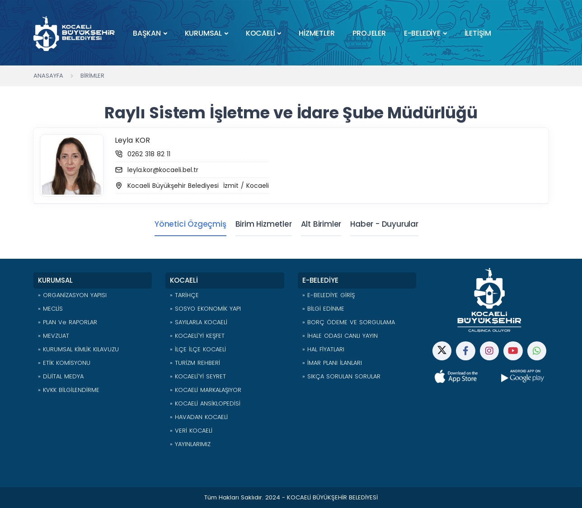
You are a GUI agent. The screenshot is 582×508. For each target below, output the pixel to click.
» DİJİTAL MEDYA (61, 376)
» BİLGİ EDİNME (323, 308)
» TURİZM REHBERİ (195, 363)
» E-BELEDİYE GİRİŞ (328, 295)
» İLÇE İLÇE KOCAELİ (198, 349)
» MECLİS (50, 308)
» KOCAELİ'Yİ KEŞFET (197, 335)
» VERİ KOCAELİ (191, 430)
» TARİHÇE (184, 295)
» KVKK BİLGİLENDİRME (68, 390)
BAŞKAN (147, 33)
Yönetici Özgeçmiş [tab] (190, 224)
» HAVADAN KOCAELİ (199, 417)
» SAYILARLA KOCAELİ (198, 322)
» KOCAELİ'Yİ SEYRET (198, 376)
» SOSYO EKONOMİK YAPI (205, 308)
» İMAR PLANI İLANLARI (332, 363)
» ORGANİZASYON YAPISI (72, 295)
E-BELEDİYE (422, 33)
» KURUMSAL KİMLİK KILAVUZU (78, 349)
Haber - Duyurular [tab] (384, 224)
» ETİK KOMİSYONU (64, 363)
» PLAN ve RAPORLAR (67, 322)
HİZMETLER (316, 33)
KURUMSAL (203, 33)
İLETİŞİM (478, 33)
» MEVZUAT (53, 335)
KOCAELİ (260, 33)
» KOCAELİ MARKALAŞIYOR (205, 390)
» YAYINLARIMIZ (190, 444)
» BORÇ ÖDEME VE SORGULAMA (348, 322)
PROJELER (368, 33)
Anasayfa (48, 75)
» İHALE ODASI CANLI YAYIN (340, 335)
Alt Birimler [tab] (321, 224)
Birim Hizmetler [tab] (263, 224)
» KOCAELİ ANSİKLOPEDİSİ (205, 403)
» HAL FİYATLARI (323, 349)
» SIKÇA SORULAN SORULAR (341, 376)
